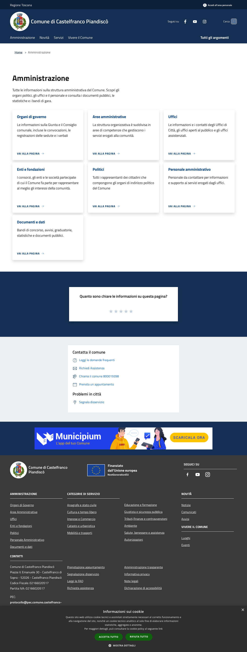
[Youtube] (188, 21)
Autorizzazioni (133, 539)
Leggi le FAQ (75, 581)
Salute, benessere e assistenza (144, 532)
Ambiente (130, 525)
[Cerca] (232, 21)
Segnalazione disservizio (83, 574)
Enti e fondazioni (21, 526)
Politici (14, 532)
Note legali (131, 581)
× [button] (242, 610)
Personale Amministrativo (27, 539)
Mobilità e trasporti (79, 532)
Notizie (186, 505)
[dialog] (123, 629)
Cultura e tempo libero (81, 512)
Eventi (185, 545)
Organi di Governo (22, 505)
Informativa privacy (137, 574)
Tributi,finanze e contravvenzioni (145, 518)
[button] (123, 645)
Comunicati (188, 512)
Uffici (13, 519)
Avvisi (185, 519)
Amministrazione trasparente (143, 567)
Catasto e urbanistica (81, 526)
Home (18, 52)
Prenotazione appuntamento (86, 567)
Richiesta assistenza (80, 588)
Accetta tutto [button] (108, 636)
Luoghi (185, 538)
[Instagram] (198, 21)
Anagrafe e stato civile (81, 505)
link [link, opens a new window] (161, 628)
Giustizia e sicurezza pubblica (143, 511)
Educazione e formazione (140, 505)
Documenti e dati (21, 546)
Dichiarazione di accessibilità (143, 588)
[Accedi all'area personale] (217, 5)
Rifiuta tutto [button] (139, 636)
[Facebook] (179, 21)
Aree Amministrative (23, 512)
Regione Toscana (21, 5)
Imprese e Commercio (81, 519)
